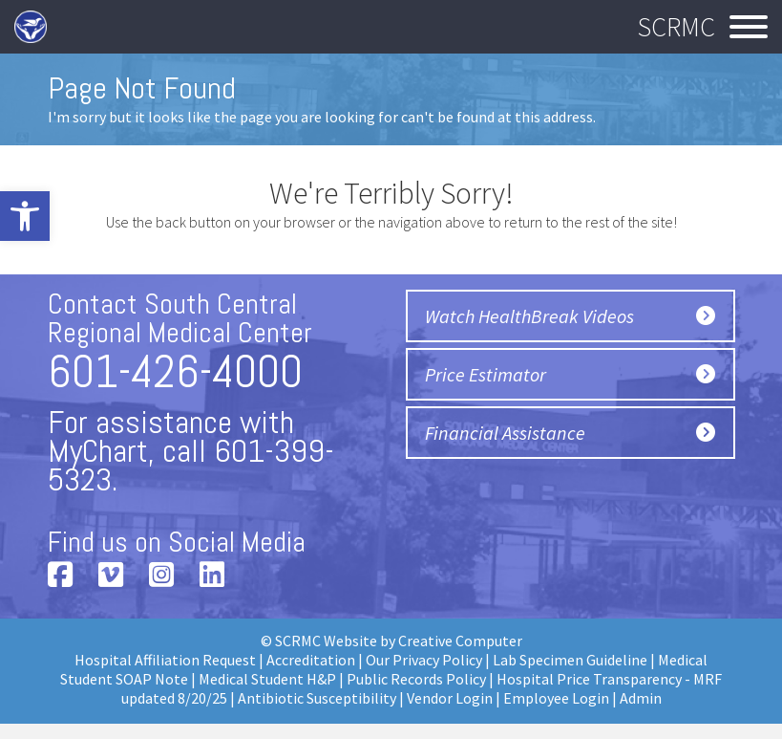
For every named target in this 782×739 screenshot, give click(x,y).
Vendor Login (450, 697)
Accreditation (310, 659)
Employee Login (556, 697)
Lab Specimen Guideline (570, 659)
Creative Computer (460, 640)
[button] (25, 216)
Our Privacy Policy (424, 659)
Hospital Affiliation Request (165, 659)
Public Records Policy (416, 678)
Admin (641, 697)
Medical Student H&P (267, 678)
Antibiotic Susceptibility (317, 697)
